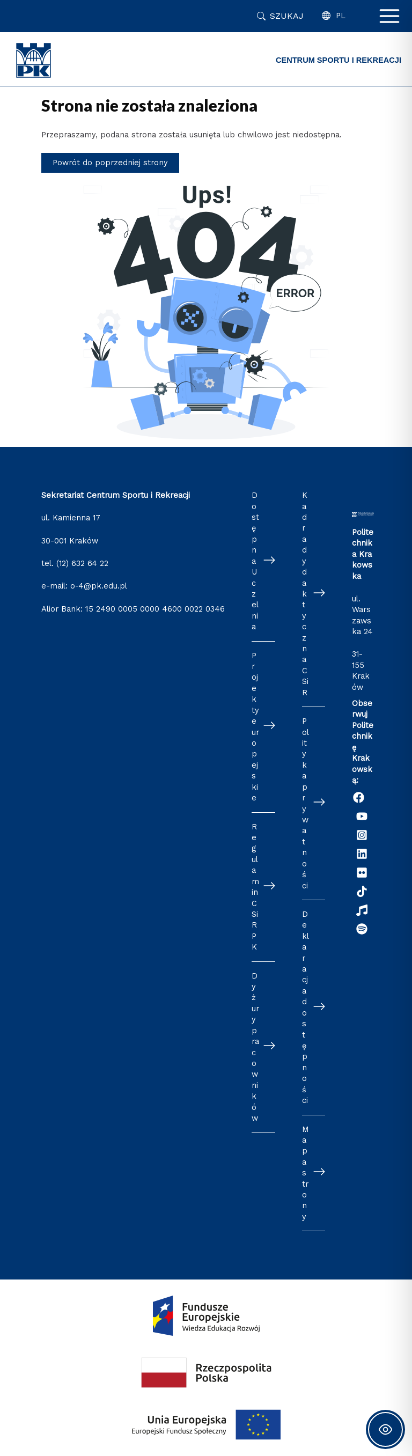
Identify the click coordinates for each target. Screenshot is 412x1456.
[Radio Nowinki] (362, 910)
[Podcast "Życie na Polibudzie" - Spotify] (362, 929)
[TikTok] (362, 891)
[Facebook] (358, 797)
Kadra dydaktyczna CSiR (305, 593)
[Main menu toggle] (389, 16)
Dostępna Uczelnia (255, 560)
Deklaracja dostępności (305, 1007)
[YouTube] (362, 816)
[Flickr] (362, 872)
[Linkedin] (362, 854)
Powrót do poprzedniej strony (110, 162)
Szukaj (287, 16)
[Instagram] (362, 835)
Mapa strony (305, 1173)
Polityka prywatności (305, 803)
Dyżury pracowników (255, 1047)
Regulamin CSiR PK (255, 887)
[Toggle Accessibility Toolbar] (385, 1429)
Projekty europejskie (255, 727)
